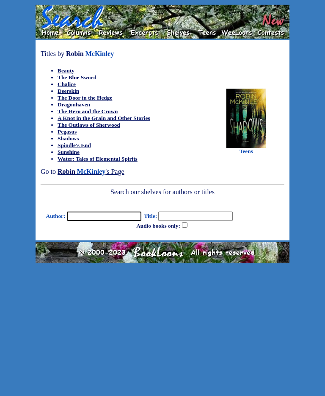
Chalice (67, 84)
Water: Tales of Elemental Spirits (98, 159)
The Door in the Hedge (85, 98)
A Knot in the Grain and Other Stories (104, 118)
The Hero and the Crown (88, 111)
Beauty (66, 70)
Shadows (68, 138)
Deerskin (68, 91)
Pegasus (67, 131)
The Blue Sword (77, 77)
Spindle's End (74, 145)
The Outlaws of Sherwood (89, 125)
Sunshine (69, 152)
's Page (91, 171)
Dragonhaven (74, 104)
